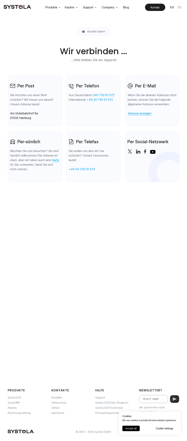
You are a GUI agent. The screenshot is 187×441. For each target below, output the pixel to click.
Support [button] (88, 7)
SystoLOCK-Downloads (109, 407)
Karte (55, 160)
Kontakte (56, 397)
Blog (126, 7)
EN (172, 7)
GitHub (55, 407)
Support (100, 397)
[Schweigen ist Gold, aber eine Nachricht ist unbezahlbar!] (93, 31)
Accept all (131, 428)
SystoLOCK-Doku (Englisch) (112, 402)
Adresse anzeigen (139, 113)
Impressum (57, 412)
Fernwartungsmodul (107, 412)
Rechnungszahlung (19, 412)
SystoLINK (14, 402)
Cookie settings (164, 428)
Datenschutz (58, 402)
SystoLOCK (14, 397)
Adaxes (12, 407)
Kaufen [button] (70, 7)
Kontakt (155, 7)
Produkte (51, 7)
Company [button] (108, 7)
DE (180, 7)
